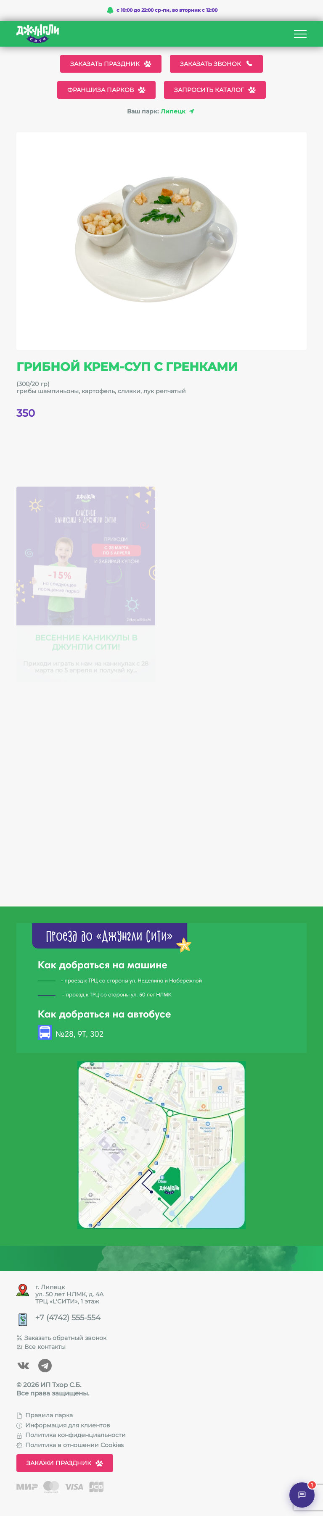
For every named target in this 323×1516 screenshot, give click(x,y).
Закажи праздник (64, 1463)
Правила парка (44, 1415)
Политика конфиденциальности (71, 1435)
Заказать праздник (110, 64)
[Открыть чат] (302, 1495)
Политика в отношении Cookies (70, 1445)
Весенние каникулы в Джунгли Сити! (86, 645)
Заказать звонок (216, 64)
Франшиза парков (106, 90)
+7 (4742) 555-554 (68, 1318)
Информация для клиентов (63, 1425)
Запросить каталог (215, 90)
